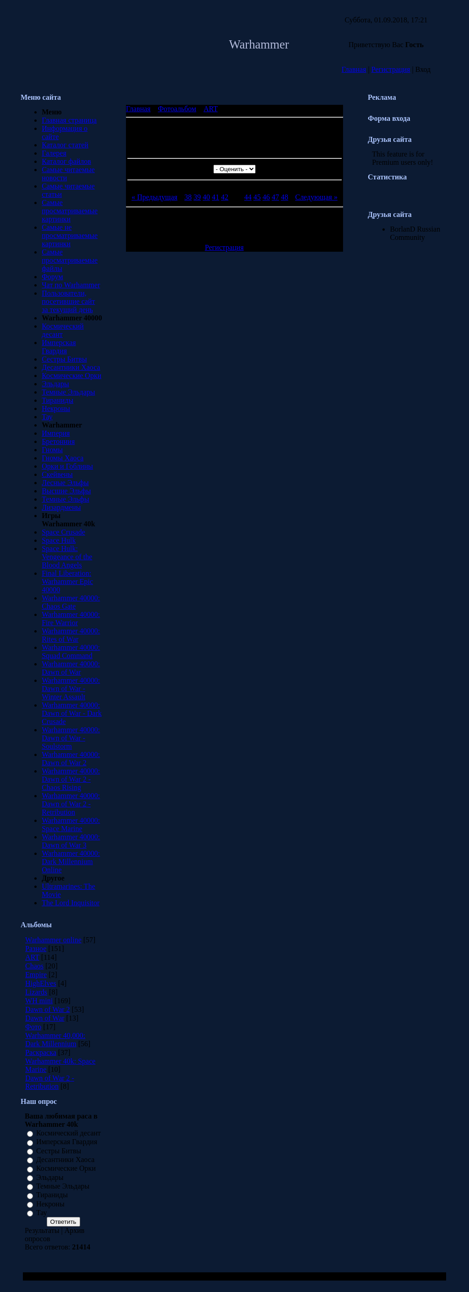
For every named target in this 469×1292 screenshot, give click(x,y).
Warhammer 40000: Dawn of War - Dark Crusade (72, 713)
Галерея (54, 153)
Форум (52, 277)
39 (197, 197)
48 (284, 197)
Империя (56, 433)
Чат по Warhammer (71, 285)
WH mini (39, 1001)
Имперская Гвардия (59, 347)
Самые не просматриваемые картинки (70, 235)
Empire (36, 974)
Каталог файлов (66, 161)
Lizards (36, 992)
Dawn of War (45, 1018)
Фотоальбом (177, 109)
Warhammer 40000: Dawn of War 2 (71, 759)
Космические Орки (71, 375)
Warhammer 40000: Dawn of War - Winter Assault (71, 688)
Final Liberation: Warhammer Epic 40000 (67, 581)
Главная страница (69, 120)
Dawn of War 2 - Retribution (49, 1082)
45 (257, 197)
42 (225, 197)
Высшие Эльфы (66, 491)
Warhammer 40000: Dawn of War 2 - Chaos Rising (71, 779)
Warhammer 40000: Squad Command (71, 651)
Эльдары (55, 384)
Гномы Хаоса (62, 458)
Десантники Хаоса (71, 367)
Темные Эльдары (68, 392)
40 (206, 197)
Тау (47, 417)
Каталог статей (65, 145)
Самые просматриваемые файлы (70, 260)
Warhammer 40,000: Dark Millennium (55, 1040)
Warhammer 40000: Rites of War (71, 635)
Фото (33, 1027)
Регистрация (390, 69)
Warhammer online (53, 940)
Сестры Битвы (64, 359)
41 (215, 197)
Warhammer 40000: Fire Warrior (71, 619)
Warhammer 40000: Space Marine (71, 824)
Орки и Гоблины (67, 466)
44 (247, 197)
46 (266, 197)
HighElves (40, 983)
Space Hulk (59, 540)
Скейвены (57, 474)
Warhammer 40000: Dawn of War (71, 668)
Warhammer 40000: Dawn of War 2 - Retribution (71, 804)
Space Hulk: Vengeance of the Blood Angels (67, 557)
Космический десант (68, 1133)
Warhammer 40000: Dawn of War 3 (71, 841)
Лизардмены (61, 507)
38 (188, 197)
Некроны (56, 408)
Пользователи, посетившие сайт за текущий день (68, 301)
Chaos (34, 966)
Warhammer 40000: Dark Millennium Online (71, 861)
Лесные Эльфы (65, 483)
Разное (35, 948)
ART (32, 957)
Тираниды (57, 400)
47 (275, 197)
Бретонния (58, 441)
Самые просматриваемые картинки (70, 211)
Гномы (52, 450)
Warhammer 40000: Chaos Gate (71, 602)
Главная (354, 69)
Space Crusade (63, 532)
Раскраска (40, 1052)
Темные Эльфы (65, 499)
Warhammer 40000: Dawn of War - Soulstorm (71, 738)
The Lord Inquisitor (70, 903)
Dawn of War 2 (47, 1009)
